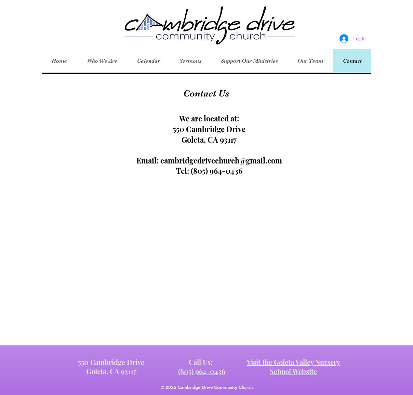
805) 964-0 (211, 171)
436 (236, 171)
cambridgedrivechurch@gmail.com (221, 160)
